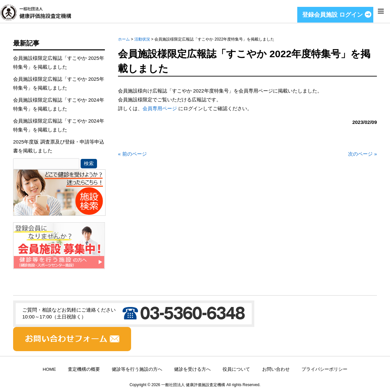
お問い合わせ (276, 369)
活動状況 (142, 39)
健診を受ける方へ (192, 369)
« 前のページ (132, 154)
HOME (49, 369)
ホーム (124, 39)
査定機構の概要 (84, 369)
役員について (236, 369)
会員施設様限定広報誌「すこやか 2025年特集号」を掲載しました (58, 62)
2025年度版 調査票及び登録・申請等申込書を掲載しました (58, 146)
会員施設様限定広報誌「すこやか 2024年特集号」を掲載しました (58, 104)
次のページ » (362, 154)
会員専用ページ (160, 108)
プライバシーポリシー (324, 369)
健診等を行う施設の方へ (137, 369)
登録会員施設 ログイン (332, 14)
